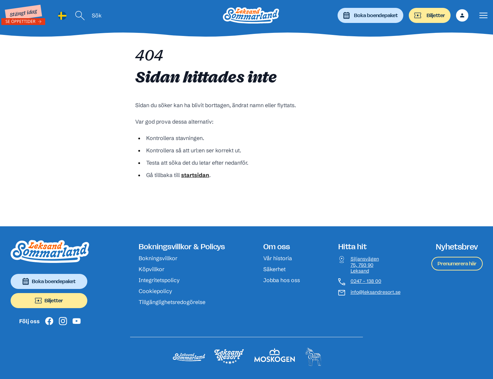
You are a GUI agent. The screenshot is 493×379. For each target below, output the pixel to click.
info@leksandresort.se (376, 292)
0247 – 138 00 (366, 281)
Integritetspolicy (159, 280)
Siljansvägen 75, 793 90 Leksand (365, 265)
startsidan (195, 175)
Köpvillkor (151, 269)
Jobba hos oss (281, 280)
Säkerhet (274, 269)
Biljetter (429, 15)
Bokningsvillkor (158, 258)
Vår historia (277, 258)
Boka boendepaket (370, 15)
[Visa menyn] (483, 15)
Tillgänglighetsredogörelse (172, 302)
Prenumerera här (457, 263)
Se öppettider (20, 21)
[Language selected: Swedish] (62, 15)
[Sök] (80, 15)
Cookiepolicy (155, 291)
